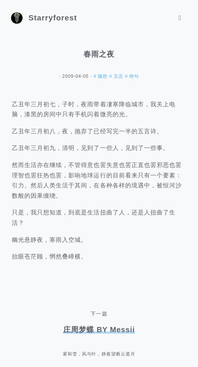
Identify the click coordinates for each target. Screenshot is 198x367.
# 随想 (101, 76)
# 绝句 (132, 76)
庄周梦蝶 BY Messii (99, 330)
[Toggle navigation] (180, 18)
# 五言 (117, 76)
